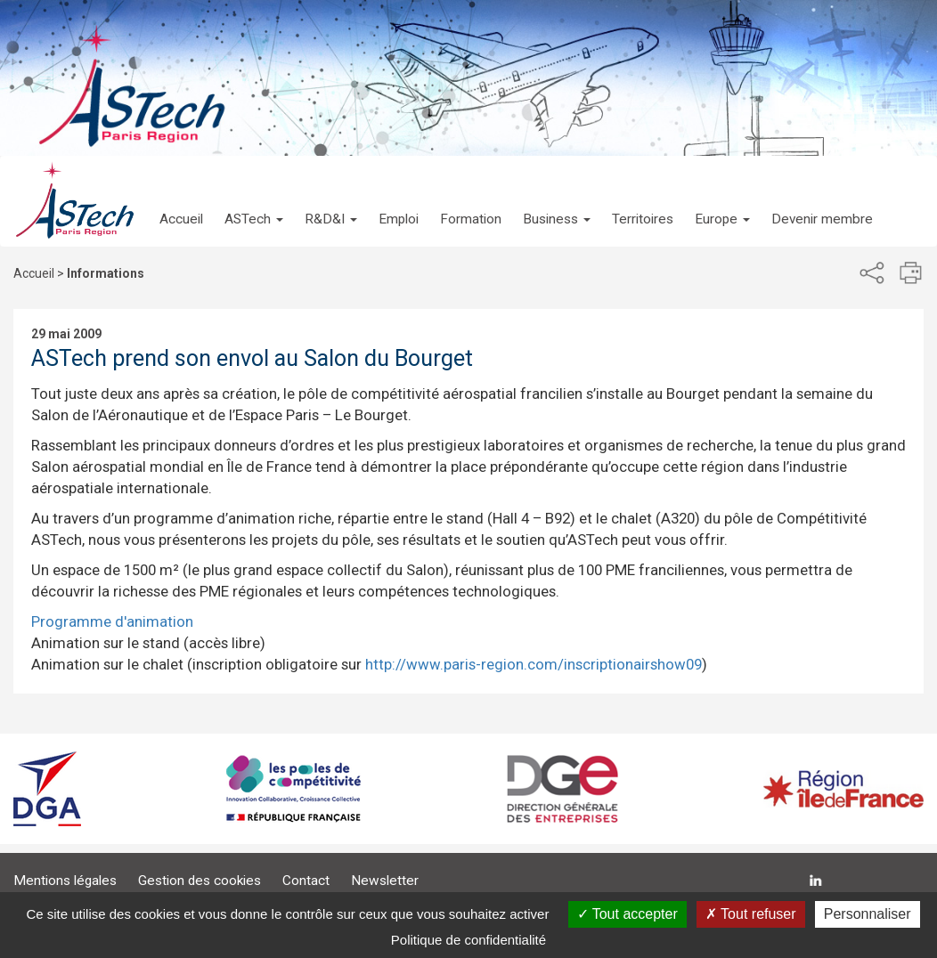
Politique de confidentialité (468, 939)
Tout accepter (627, 913)
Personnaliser (867, 913)
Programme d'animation (112, 621)
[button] (254, 201)
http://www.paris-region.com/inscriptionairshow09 (533, 664)
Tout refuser (750, 913)
